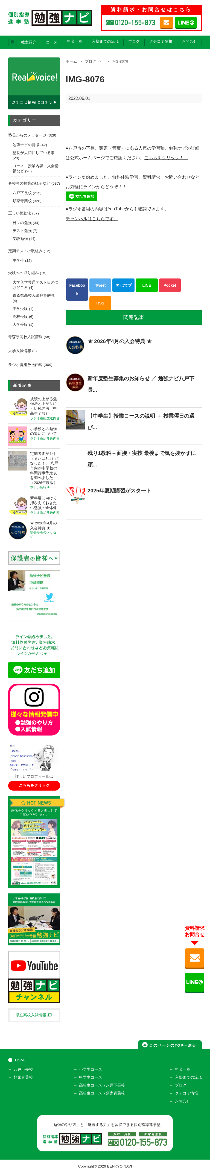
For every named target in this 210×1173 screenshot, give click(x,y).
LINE (146, 284)
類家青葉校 (22, 201)
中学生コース (90, 1077)
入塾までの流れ (105, 41)
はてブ (123, 284)
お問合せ (189, 41)
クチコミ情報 (160, 41)
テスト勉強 (22, 231)
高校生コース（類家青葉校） (104, 1093)
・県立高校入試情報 (32, 1015)
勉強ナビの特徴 (26, 145)
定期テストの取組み (25, 251)
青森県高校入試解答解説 (34, 296)
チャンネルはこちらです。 (92, 218)
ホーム (71, 61)
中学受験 (20, 309)
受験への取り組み (23, 273)
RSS (100, 302)
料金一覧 (74, 41)
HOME (20, 1060)
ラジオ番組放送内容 (25, 365)
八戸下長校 (22, 193)
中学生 (18, 261)
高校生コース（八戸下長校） (104, 1085)
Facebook (77, 288)
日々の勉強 (22, 223)
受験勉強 (20, 239)
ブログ (134, 41)
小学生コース (90, 1069)
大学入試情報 (19, 351)
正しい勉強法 (19, 213)
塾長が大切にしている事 (34, 153)
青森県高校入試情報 (25, 337)
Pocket (170, 284)
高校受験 (20, 317)
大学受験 (20, 325)
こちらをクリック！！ (166, 157)
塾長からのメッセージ (27, 135)
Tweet (100, 284)
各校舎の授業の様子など (29, 183)
